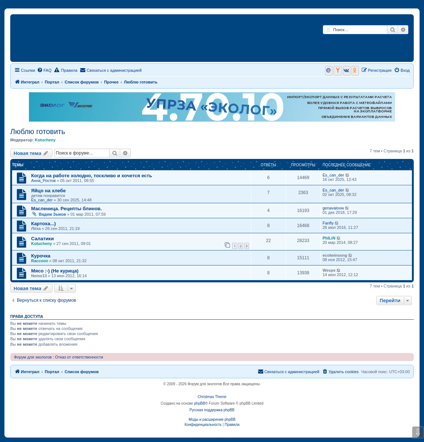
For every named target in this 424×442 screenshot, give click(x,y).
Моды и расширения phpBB (212, 419)
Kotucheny (45, 140)
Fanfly (328, 223)
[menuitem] (44, 70)
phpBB (199, 403)
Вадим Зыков (52, 214)
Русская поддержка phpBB (211, 410)
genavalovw (333, 208)
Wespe (329, 270)
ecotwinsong (335, 255)
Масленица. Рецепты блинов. (66, 208)
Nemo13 (39, 276)
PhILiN (329, 238)
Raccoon (39, 261)
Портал (52, 82)
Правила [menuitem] (66, 70)
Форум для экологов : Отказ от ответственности (58, 357)
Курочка (41, 256)
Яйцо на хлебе (48, 190)
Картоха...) (43, 223)
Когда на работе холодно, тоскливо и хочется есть (91, 175)
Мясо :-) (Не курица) (54, 271)
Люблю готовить (37, 131)
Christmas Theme (212, 397)
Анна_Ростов (43, 180)
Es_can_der (333, 175)
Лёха (36, 228)
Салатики (42, 238)
